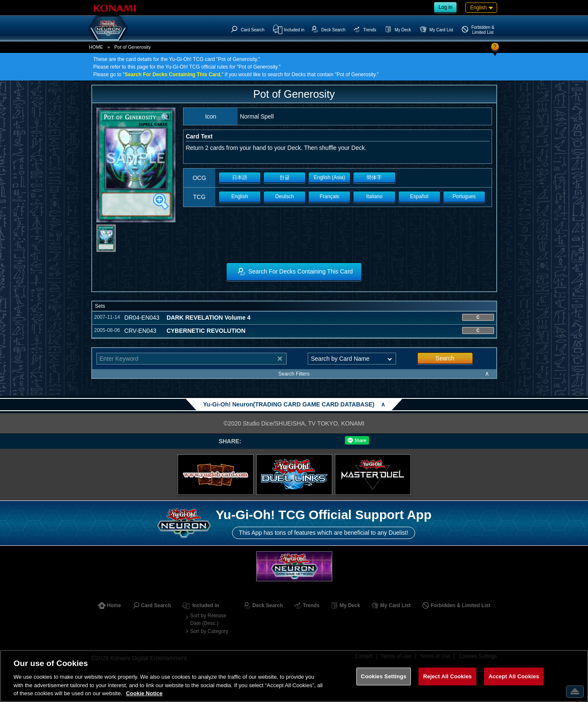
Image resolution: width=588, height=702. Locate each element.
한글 (284, 177)
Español (419, 196)
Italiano (374, 196)
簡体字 (374, 177)
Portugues (464, 196)
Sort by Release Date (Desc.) (208, 619)
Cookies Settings (384, 676)
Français (329, 196)
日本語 (239, 177)
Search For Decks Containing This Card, (173, 74)
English (239, 196)
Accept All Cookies (514, 676)
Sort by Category (209, 631)
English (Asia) (329, 177)
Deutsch (284, 196)
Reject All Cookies (447, 676)
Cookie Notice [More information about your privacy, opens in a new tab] (144, 693)
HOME (96, 47)
